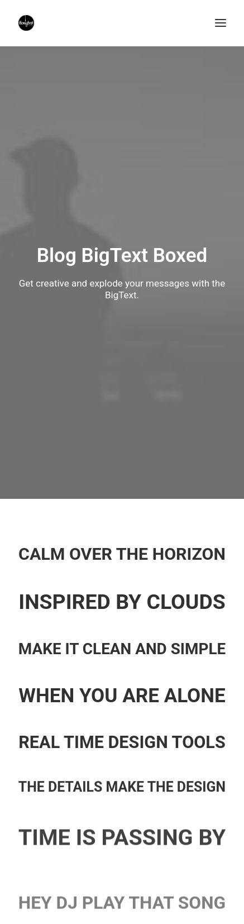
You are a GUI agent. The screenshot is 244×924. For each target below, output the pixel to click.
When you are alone (122, 695)
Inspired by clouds (122, 601)
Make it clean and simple (122, 649)
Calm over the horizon (122, 554)
